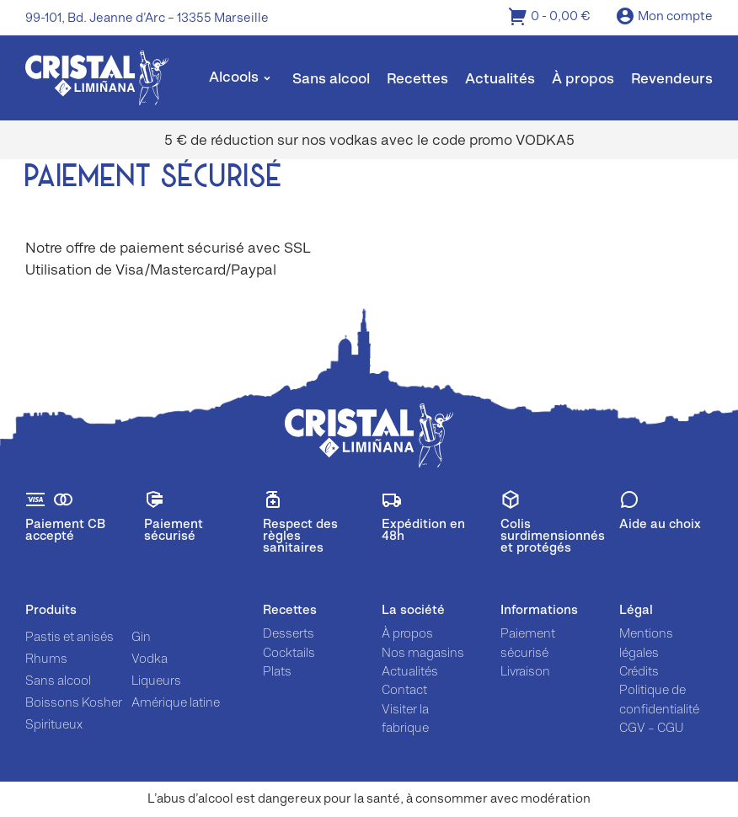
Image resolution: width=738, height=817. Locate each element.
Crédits (639, 671)
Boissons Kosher (73, 702)
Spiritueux (54, 724)
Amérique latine (175, 702)
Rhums (46, 658)
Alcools (234, 76)
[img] (96, 78)
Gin (141, 636)
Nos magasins (423, 652)
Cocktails (289, 652)
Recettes (417, 78)
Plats (277, 671)
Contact (404, 689)
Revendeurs (672, 78)
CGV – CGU (651, 727)
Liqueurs (156, 680)
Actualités (500, 78)
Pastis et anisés (69, 636)
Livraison (525, 671)
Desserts (288, 633)
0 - (549, 17)
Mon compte (664, 17)
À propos (583, 78)
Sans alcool (331, 78)
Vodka (149, 658)
